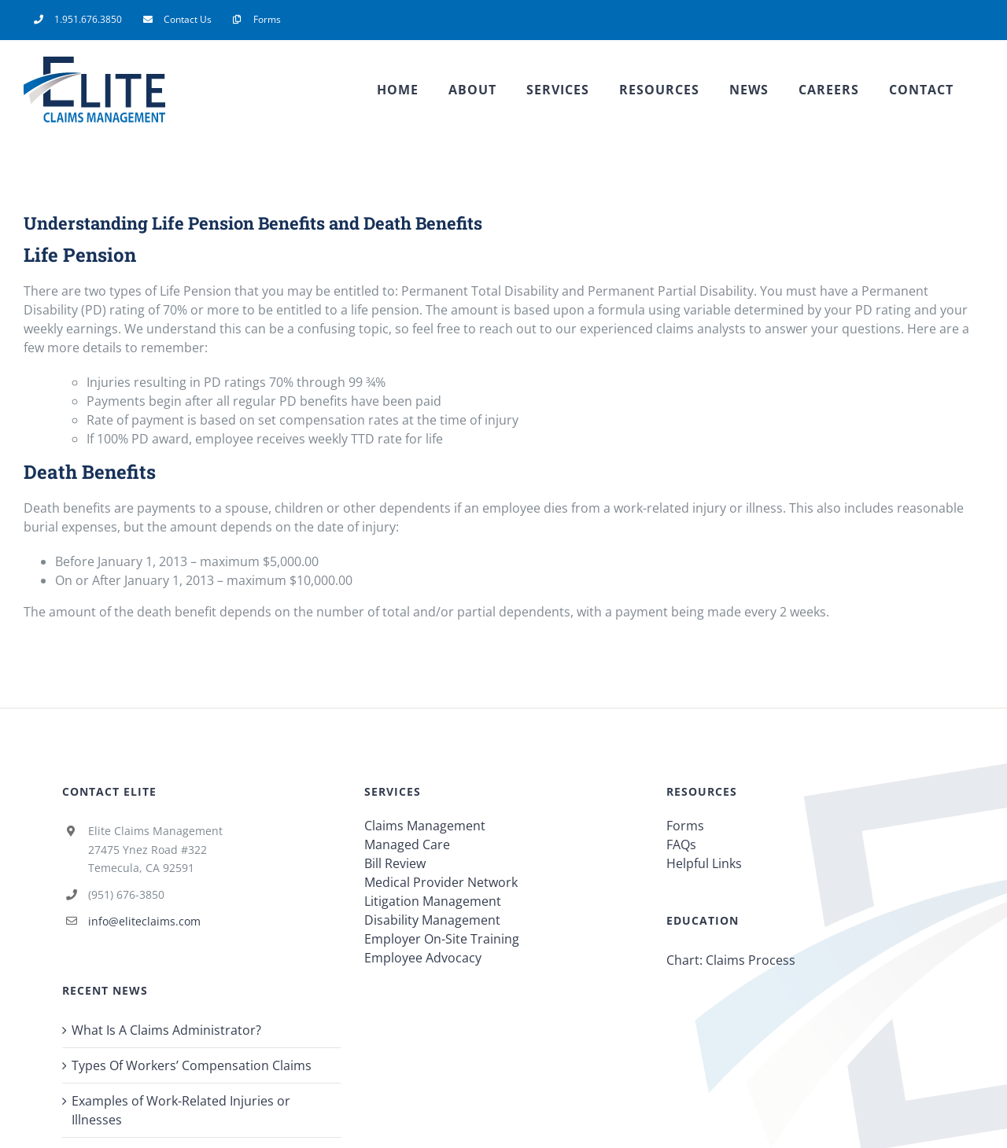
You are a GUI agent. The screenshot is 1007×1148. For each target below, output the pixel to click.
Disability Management (432, 920)
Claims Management (424, 825)
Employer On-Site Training (441, 938)
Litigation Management (432, 901)
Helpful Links (704, 863)
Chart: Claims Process (730, 960)
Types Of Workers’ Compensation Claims (192, 1065)
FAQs (681, 844)
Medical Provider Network (441, 882)
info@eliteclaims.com (144, 921)
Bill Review (395, 863)
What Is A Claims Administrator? (166, 1030)
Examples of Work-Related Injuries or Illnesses (181, 1110)
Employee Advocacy (422, 957)
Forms (685, 825)
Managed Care (407, 844)
